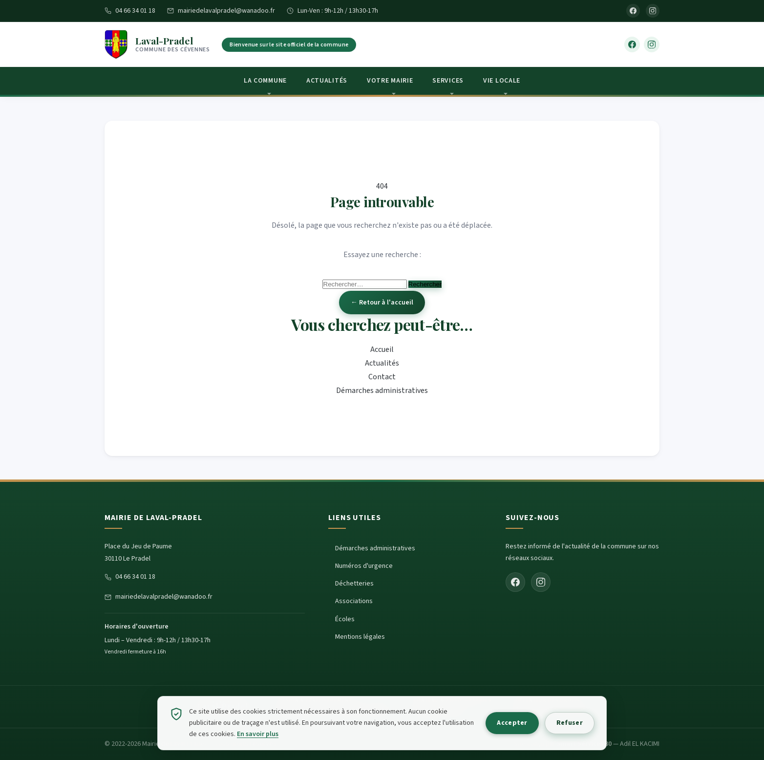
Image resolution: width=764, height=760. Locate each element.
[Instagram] (652, 11)
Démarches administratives (382, 390)
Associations (354, 601)
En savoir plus (290, 734)
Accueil (382, 349)
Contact (382, 376)
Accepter (505, 723)
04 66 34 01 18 (130, 11)
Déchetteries (354, 583)
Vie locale (501, 81)
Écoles (345, 619)
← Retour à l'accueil (382, 302)
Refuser (567, 723)
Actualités (326, 81)
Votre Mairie (390, 81)
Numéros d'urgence (364, 566)
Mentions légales (360, 637)
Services (448, 81)
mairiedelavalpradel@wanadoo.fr (221, 11)
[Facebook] (633, 11)
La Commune (265, 81)
